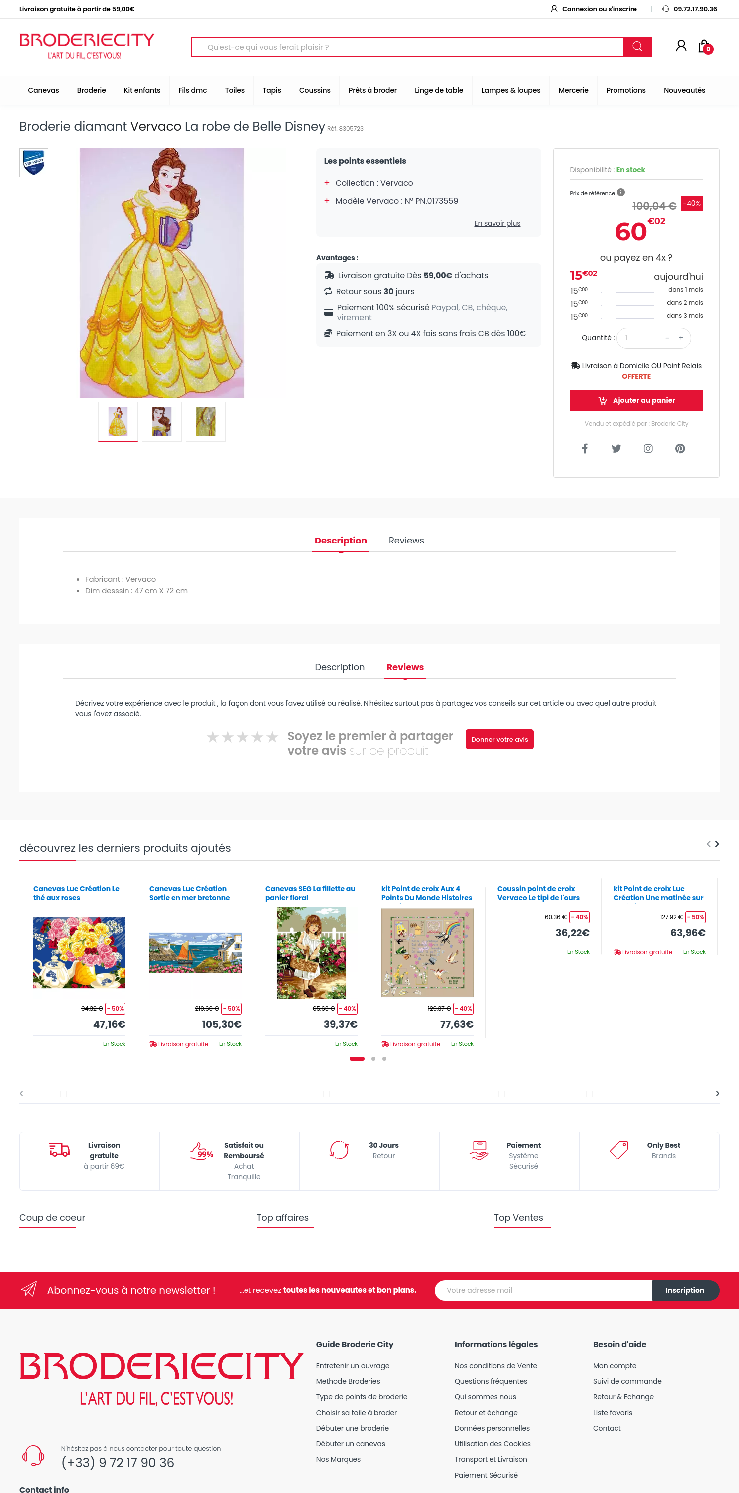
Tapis (271, 90)
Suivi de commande (627, 1381)
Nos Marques (338, 1459)
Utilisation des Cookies (493, 1444)
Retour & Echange (623, 1397)
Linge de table (439, 90)
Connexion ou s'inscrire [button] (593, 9)
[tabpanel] (79, 962)
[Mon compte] (681, 47)
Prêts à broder (373, 90)
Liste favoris (612, 1413)
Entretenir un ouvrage (353, 1366)
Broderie (91, 90)
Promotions (626, 90)
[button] (621, 193)
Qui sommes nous (485, 1397)
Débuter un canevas (350, 1444)
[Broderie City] (87, 47)
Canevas (43, 90)
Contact (607, 1428)
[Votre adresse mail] (544, 1290)
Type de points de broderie (361, 1397)
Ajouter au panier (636, 400)
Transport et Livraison (491, 1459)
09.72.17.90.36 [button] (689, 9)
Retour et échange (486, 1413)
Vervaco (156, 126)
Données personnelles (492, 1428)
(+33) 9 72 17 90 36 (117, 1463)
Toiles (235, 90)
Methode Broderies (348, 1381)
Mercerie (574, 90)
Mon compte (614, 1366)
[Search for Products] (407, 47)
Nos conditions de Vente (496, 1366)
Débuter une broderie (352, 1428)
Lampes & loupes (511, 90)
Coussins (315, 90)
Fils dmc (193, 90)
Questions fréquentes (491, 1381)
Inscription (685, 1290)
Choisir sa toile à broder (356, 1413)
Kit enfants (142, 90)
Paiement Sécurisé (486, 1475)
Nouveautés (684, 90)
